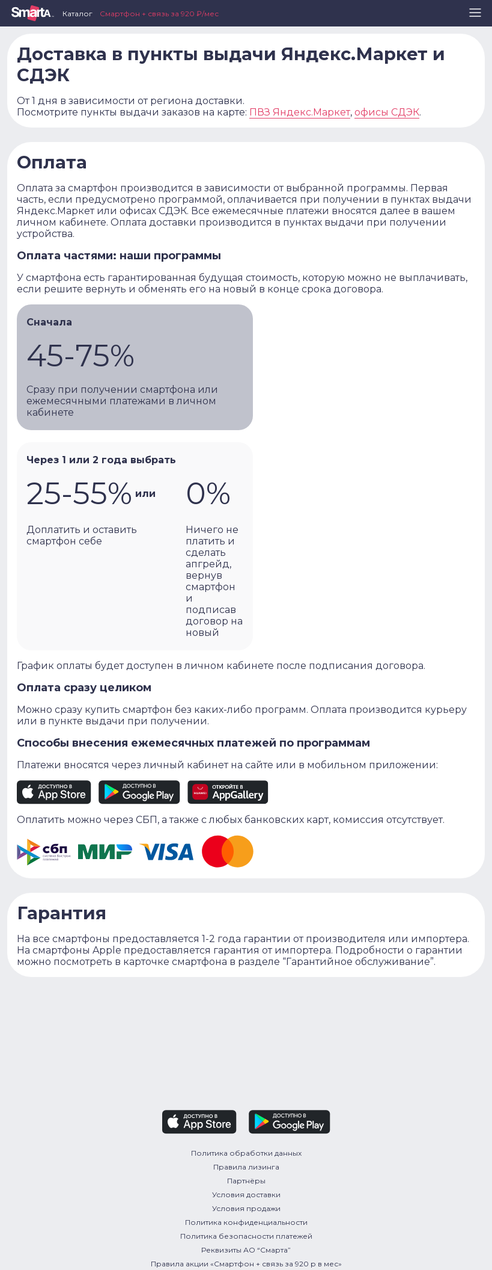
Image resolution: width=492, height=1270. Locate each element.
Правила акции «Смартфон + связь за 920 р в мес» (246, 1263)
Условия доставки (246, 1194)
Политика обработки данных (246, 1152)
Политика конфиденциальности (246, 1222)
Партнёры (246, 1180)
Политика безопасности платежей (246, 1236)
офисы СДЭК (386, 112)
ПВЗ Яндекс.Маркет (299, 112)
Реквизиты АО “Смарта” (246, 1249)
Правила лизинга (246, 1166)
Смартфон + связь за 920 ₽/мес (159, 13)
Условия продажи (246, 1208)
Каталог (77, 13)
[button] (475, 17)
